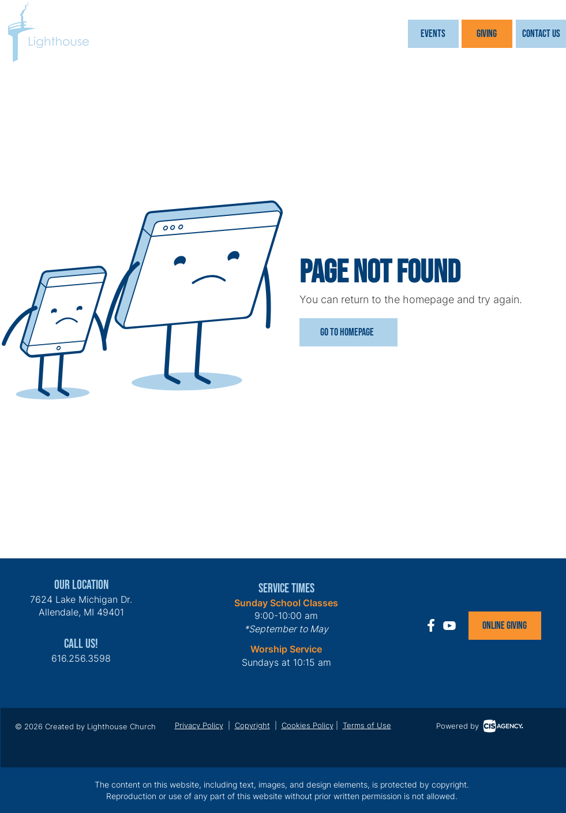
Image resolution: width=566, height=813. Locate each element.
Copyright (252, 725)
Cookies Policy (307, 725)
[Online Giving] (504, 625)
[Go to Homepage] (348, 332)
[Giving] (487, 34)
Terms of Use (367, 725)
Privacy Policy (199, 725)
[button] (433, 34)
